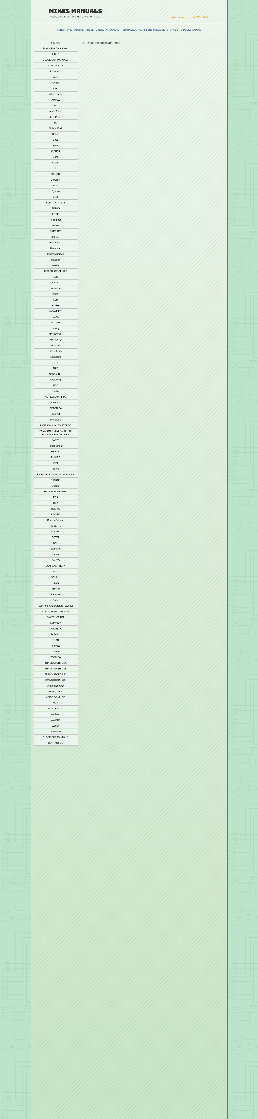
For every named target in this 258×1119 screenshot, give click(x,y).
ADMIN (197, 29)
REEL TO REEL (95, 29)
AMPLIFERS (145, 29)
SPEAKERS (112, 29)
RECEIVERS (161, 29)
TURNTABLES (129, 29)
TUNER (61, 29)
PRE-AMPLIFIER (76, 29)
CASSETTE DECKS (181, 29)
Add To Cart (164, 73)
